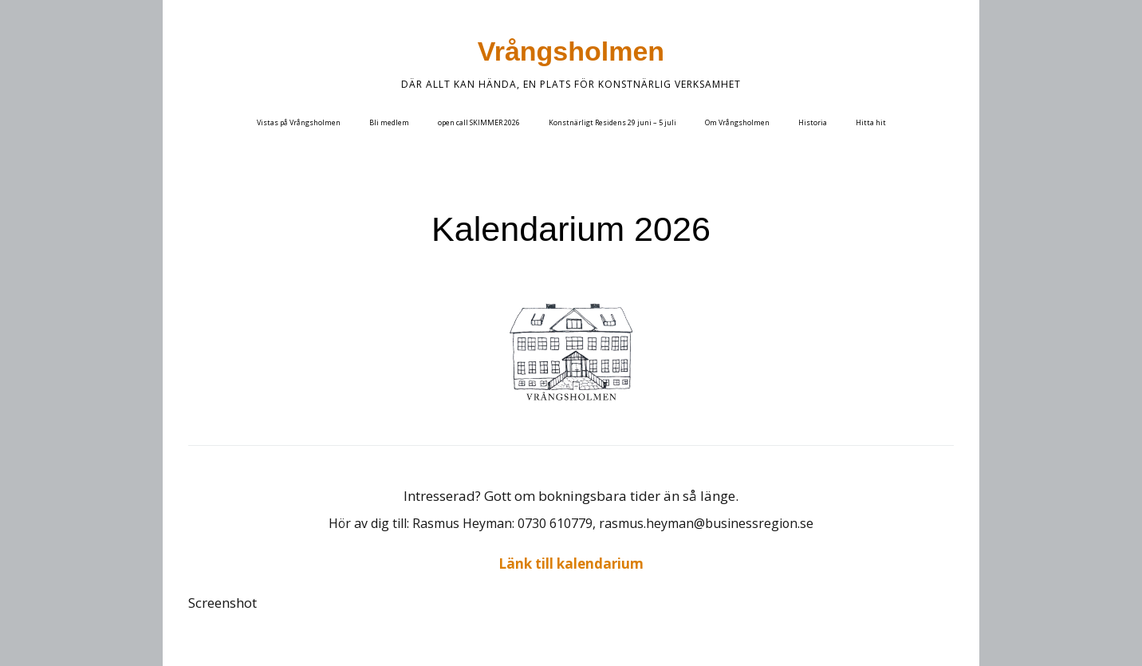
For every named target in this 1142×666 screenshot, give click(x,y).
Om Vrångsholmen (737, 122)
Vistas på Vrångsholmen (299, 122)
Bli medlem (389, 122)
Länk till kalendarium (571, 563)
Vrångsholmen (571, 51)
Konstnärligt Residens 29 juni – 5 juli (612, 122)
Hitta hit (871, 122)
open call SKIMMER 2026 (479, 122)
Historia (812, 122)
